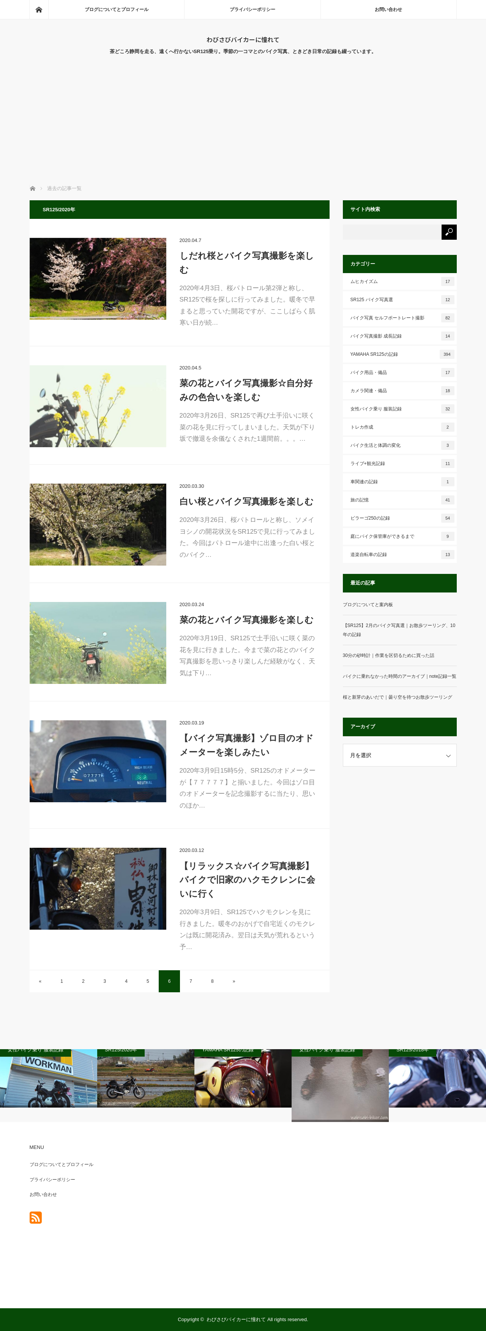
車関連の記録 (402, 481)
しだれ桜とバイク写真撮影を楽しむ (247, 263)
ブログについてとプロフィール (116, 9)
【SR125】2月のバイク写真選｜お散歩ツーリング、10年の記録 (399, 630)
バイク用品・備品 (402, 372)
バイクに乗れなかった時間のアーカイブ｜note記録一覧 (399, 676)
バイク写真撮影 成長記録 (402, 336)
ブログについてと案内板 (368, 604)
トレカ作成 (402, 427)
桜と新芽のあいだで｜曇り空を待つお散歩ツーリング (397, 697)
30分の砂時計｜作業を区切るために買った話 (388, 655)
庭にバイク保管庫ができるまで (402, 536)
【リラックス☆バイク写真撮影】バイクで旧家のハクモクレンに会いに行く (247, 880)
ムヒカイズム (402, 281)
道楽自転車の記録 (402, 554)
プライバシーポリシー (252, 9)
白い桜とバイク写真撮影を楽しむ (247, 501)
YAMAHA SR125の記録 (402, 354)
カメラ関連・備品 (402, 390)
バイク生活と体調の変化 (402, 445)
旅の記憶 (402, 499)
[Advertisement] (243, 128)
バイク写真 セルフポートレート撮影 (402, 317)
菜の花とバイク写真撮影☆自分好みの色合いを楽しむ (246, 390)
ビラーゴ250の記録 (402, 518)
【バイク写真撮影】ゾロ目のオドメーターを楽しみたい (247, 745)
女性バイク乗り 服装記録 (402, 408)
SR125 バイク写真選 (402, 299)
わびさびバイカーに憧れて (243, 39)
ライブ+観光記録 (402, 463)
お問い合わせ (388, 9)
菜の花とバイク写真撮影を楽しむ (247, 620)
